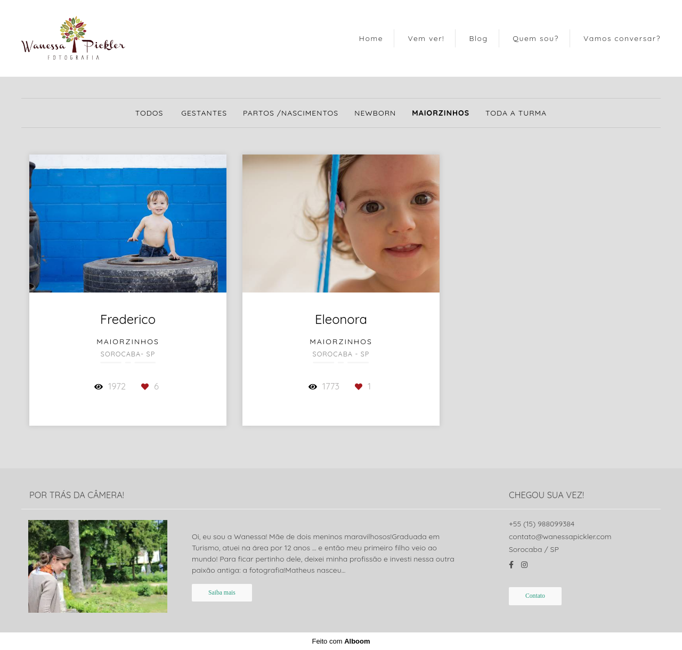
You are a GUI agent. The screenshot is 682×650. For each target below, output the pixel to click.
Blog (478, 38)
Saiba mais (222, 592)
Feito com (341, 641)
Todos (149, 113)
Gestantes (204, 113)
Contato (535, 595)
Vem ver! (426, 38)
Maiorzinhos (440, 113)
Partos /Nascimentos (290, 113)
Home (371, 38)
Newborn (375, 113)
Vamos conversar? (622, 38)
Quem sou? (536, 38)
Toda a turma (516, 113)
